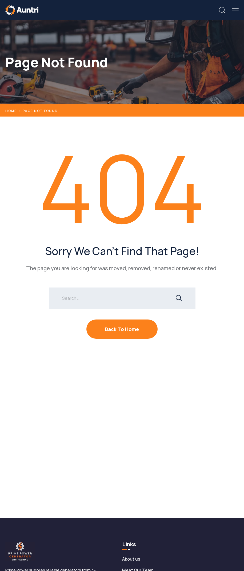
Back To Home (122, 329)
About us (131, 559)
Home (11, 111)
